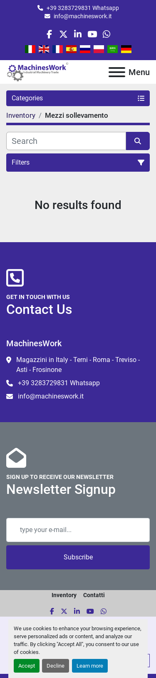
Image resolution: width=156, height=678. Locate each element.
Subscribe (78, 557)
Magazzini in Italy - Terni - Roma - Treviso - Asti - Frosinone (78, 365)
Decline (55, 666)
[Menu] (117, 72)
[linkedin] (77, 34)
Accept (26, 666)
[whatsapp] (106, 34)
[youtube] (92, 34)
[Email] (78, 530)
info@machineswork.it (83, 16)
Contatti (94, 595)
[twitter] (63, 34)
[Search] (66, 141)
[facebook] (49, 34)
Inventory (64, 595)
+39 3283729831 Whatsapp (83, 8)
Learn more (90, 666)
